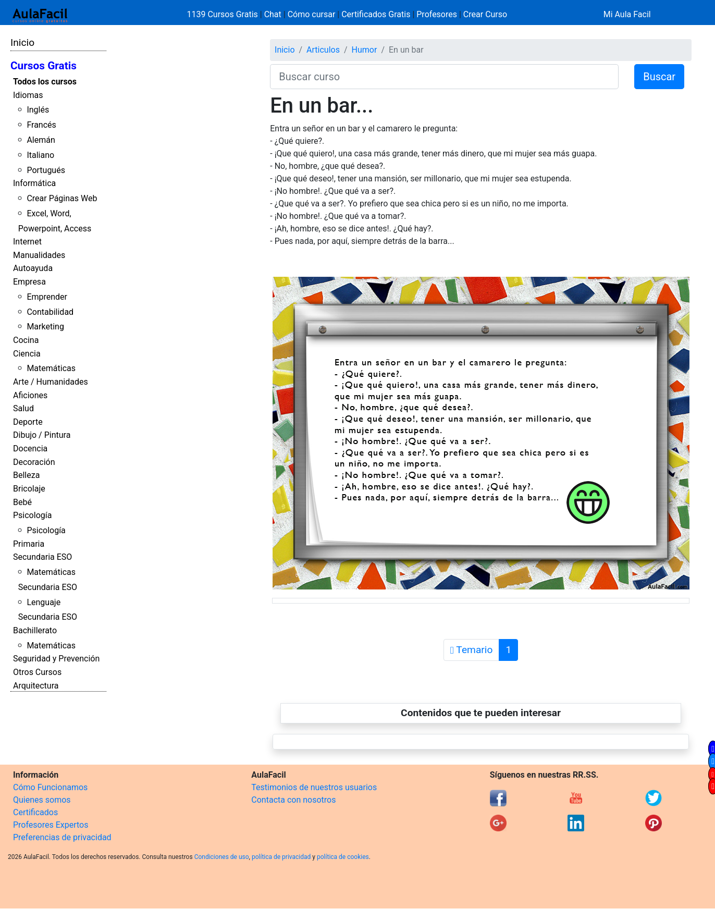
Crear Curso (485, 14)
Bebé (22, 502)
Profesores (436, 14)
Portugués (46, 170)
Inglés (38, 110)
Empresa (29, 282)
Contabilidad (50, 312)
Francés (41, 125)
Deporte (28, 422)
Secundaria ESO (42, 557)
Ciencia (27, 354)
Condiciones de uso (221, 857)
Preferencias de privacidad (62, 837)
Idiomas (28, 95)
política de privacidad (281, 857)
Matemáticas (51, 368)
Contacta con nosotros (293, 800)
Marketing (45, 326)
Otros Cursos (37, 672)
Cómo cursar (312, 14)
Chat (272, 14)
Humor (364, 50)
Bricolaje (29, 489)
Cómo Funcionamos (50, 787)
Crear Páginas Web (62, 198)
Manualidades (39, 255)
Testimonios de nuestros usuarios (314, 787)
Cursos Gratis (43, 65)
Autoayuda (33, 268)
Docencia (30, 448)
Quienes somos (42, 800)
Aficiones (30, 395)
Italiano (40, 155)
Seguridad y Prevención (56, 659)
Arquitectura (35, 686)
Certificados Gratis (375, 14)
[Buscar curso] (444, 76)
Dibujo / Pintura (41, 435)
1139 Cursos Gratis (223, 14)
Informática (34, 183)
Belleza (26, 475)
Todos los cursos (45, 82)
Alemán (41, 140)
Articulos (323, 50)
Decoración (34, 462)
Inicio (22, 42)
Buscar (659, 76)
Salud (23, 408)
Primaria (28, 544)
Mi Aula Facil (627, 14)
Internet (27, 242)
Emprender (47, 297)
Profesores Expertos (50, 825)
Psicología (32, 515)
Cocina (26, 340)
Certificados (35, 812)
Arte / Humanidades (50, 382)
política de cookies (343, 857)
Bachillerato (35, 630)
